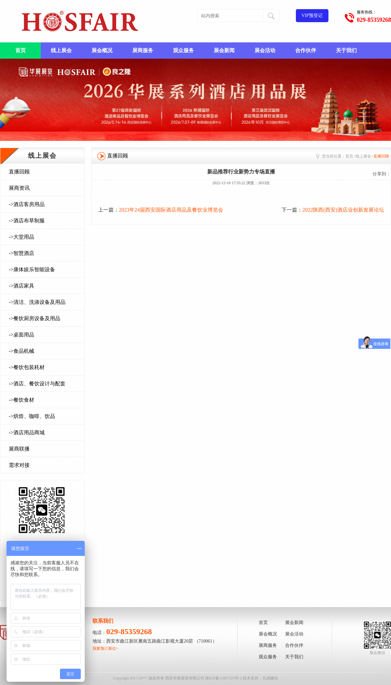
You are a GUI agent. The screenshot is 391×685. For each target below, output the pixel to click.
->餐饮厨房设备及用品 (34, 318)
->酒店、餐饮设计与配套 (37, 383)
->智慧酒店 (21, 253)
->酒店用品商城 (27, 432)
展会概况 (102, 50)
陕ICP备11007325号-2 (223, 678)
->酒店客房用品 (27, 204)
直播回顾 (19, 171)
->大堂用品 (21, 237)
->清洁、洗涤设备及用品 (37, 302)
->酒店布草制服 (27, 220)
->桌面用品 (21, 334)
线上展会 (61, 50)
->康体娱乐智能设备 (32, 269)
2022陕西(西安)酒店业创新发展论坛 (343, 210)
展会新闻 (224, 50)
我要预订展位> (105, 648)
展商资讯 (19, 188)
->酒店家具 (21, 286)
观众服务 (183, 50)
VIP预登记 (312, 15)
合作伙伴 (305, 50)
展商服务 (142, 50)
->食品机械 (21, 351)
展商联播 (19, 449)
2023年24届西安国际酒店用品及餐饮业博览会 (171, 210)
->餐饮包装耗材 (27, 367)
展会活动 (264, 50)
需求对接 (19, 465)
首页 (20, 50)
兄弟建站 (270, 678)
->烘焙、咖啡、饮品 (32, 416)
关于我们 (346, 50)
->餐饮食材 (21, 400)
